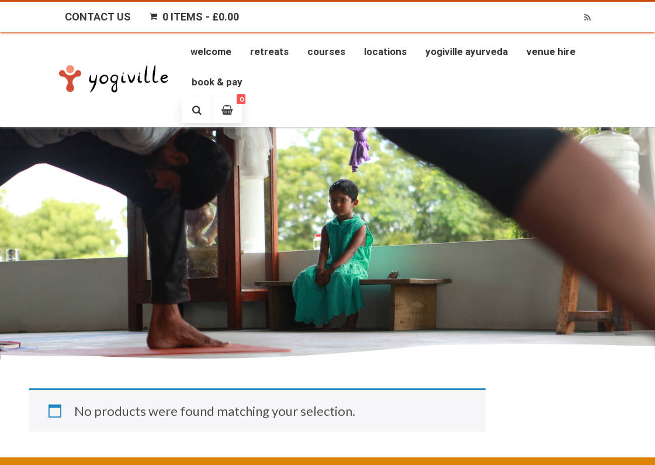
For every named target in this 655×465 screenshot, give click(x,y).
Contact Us (98, 17)
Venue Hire (551, 51)
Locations (385, 51)
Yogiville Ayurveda (466, 51)
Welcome (210, 51)
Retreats (269, 51)
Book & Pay (217, 82)
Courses (326, 51)
